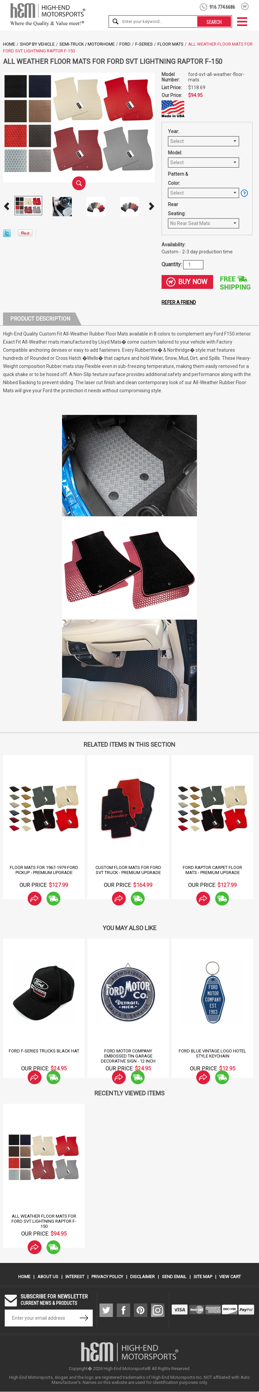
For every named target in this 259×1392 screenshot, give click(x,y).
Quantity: (172, 264)
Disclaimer (142, 1276)
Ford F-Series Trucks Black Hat (44, 1051)
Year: (173, 131)
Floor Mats (170, 44)
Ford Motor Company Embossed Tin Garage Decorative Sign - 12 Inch (128, 1056)
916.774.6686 (222, 7)
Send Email (174, 1276)
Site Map (203, 1276)
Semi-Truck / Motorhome (87, 44)
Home (9, 44)
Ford (125, 44)
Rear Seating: (176, 209)
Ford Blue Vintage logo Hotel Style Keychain (212, 1054)
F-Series (144, 44)
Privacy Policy (107, 1276)
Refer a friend (179, 302)
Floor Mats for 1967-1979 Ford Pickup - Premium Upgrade (44, 870)
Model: (175, 152)
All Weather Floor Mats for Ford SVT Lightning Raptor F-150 (43, 1221)
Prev (6, 206)
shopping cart (245, 6)
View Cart (230, 1276)
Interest (74, 1276)
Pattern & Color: (178, 178)
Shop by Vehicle (37, 44)
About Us (47, 1276)
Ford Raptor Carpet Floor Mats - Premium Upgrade (212, 870)
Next (151, 206)
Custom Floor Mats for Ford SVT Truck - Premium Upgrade (128, 870)
